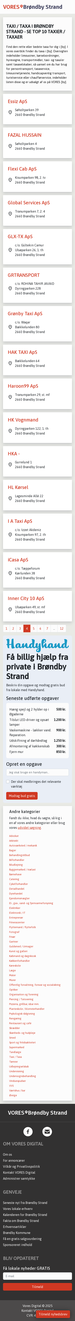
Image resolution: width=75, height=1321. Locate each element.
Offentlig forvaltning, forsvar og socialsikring (35, 984)
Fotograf (14, 932)
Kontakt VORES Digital (19, 1172)
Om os (7, 1154)
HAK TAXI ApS (22, 352)
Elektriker (14, 907)
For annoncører (14, 1160)
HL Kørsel (18, 487)
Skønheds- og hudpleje (22, 1032)
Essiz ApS (17, 101)
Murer (12, 980)
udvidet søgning (29, 827)
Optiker (13, 989)
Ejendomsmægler (19, 898)
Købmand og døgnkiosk (22, 956)
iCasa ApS (18, 559)
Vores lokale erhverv (18, 1209)
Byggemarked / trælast (22, 869)
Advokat (14, 835)
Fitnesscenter (17, 922)
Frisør (12, 936)
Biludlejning (16, 864)
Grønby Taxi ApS (25, 313)
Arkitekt (13, 840)
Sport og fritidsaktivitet (22, 1042)
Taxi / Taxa (15, 1056)
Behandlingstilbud (19, 855)
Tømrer (13, 1061)
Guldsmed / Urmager (21, 946)
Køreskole (15, 965)
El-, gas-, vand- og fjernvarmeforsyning (31, 903)
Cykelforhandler (18, 883)
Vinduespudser (17, 1080)
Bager (12, 850)
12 (62, 628)
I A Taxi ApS (20, 521)
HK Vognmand (23, 420)
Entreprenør (16, 917)
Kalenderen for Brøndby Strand (25, 1215)
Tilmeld (37, 1287)
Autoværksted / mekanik (23, 845)
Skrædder (14, 1028)
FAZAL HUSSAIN (24, 135)
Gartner (13, 941)
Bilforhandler (16, 859)
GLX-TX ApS (20, 236)
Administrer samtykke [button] (19, 1178)
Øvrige (13, 1095)
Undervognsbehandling (22, 1076)
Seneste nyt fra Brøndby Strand (25, 1203)
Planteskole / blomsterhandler (26, 1008)
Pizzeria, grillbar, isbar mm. (24, 1004)
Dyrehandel (16, 893)
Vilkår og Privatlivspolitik (21, 1166)
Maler (12, 975)
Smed (12, 1037)
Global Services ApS (29, 202)
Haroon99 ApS (23, 386)
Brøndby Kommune (16, 1233)
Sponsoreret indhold (17, 1245)
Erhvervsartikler (14, 1227)
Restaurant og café (20, 1023)
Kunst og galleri (18, 951)
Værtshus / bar (17, 1090)
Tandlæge (15, 1052)
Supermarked (16, 1047)
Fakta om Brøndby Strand (21, 1221)
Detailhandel (16, 888)
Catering (14, 879)
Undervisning (16, 1071)
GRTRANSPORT (24, 275)
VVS (11, 1085)
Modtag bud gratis (22, 796)
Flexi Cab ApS (22, 169)
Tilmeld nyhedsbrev (53, 1314)
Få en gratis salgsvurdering (22, 1239)
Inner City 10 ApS (26, 598)
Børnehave (15, 874)
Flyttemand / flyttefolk (22, 927)
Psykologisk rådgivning (22, 1013)
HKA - (14, 453)
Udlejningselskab (19, 1066)
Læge (12, 970)
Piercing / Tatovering (21, 999)
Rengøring (15, 1018)
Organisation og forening (23, 994)
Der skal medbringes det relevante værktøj (36, 784)
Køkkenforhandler (19, 960)
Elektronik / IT (17, 912)
